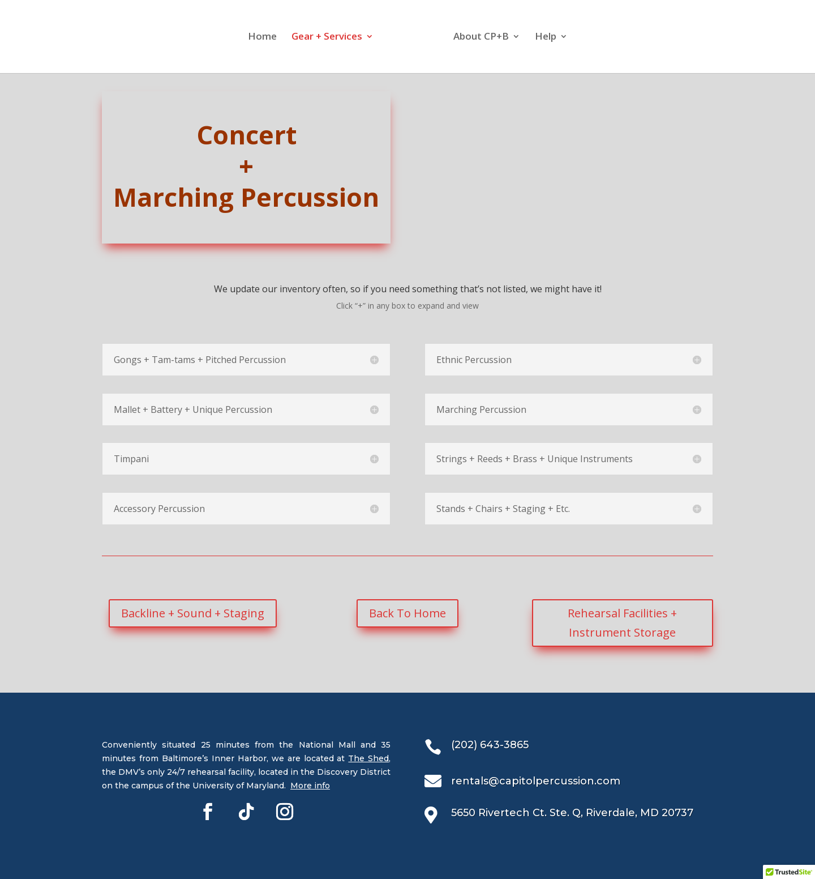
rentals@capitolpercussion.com (535, 781)
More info (310, 785)
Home (251, 38)
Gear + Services (316, 38)
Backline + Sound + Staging (192, 613)
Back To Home (407, 613)
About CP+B (491, 38)
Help (556, 38)
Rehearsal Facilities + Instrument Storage (622, 622)
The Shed (368, 758)
